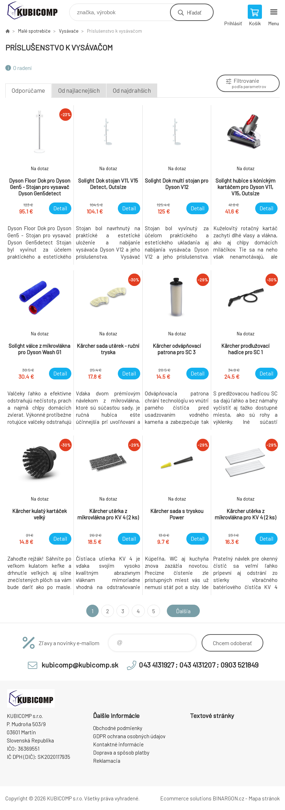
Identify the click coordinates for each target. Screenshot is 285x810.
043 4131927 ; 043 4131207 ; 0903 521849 (198, 664)
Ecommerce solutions (186, 798)
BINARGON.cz (228, 798)
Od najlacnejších (79, 90)
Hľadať (194, 12)
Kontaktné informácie (118, 744)
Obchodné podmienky (117, 728)
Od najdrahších (132, 90)
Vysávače (68, 31)
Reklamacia (106, 760)
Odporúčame (28, 90)
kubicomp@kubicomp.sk (80, 664)
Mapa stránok (264, 798)
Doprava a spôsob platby (121, 752)
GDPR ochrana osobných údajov (129, 736)
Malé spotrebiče (34, 31)
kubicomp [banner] (36, 10)
